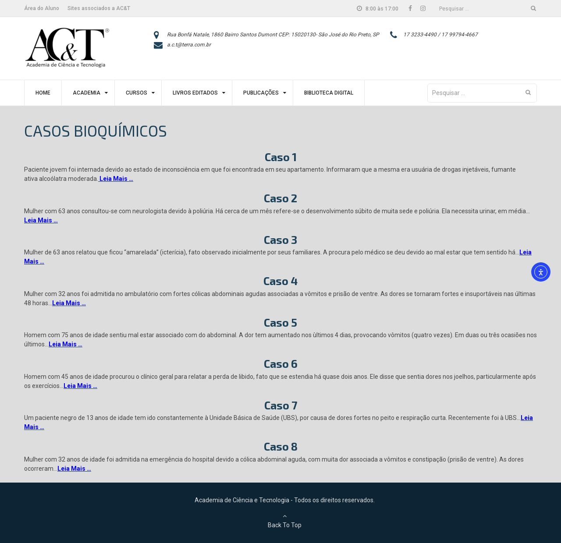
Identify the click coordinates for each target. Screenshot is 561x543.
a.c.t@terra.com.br (189, 45)
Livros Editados (195, 93)
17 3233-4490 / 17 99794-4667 (440, 35)
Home (43, 93)
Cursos (136, 93)
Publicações (261, 93)
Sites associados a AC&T (98, 8)
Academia (86, 93)
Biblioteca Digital (328, 93)
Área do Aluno (41, 8)
